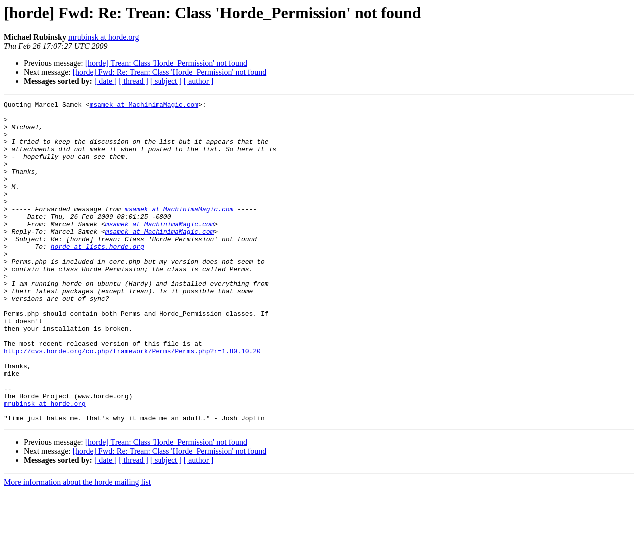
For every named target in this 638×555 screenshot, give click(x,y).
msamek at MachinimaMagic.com (144, 105)
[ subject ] (166, 81)
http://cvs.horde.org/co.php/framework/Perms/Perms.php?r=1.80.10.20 (132, 401)
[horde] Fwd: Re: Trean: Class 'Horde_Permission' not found (169, 72)
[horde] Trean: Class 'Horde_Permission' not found (166, 63)
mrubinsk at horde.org (103, 37)
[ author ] (199, 81)
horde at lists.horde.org (97, 276)
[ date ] (105, 81)
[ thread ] (133, 81)
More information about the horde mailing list (77, 546)
